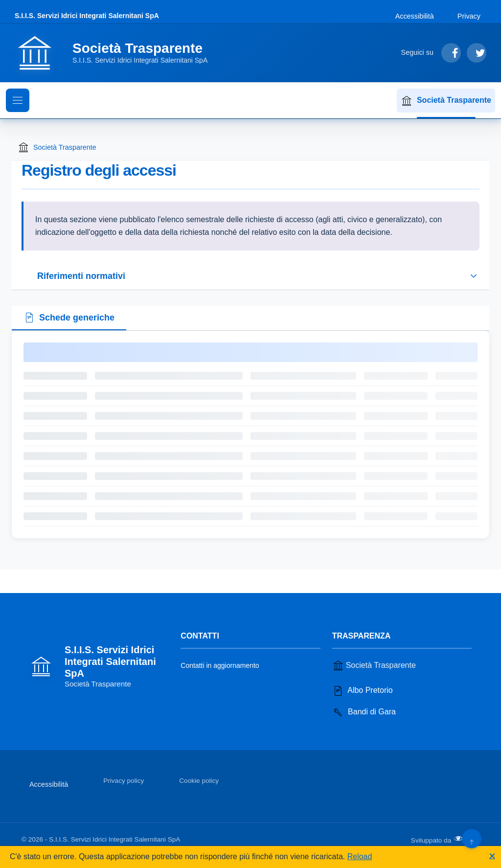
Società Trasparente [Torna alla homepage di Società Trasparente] (57, 147)
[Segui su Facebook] (451, 53)
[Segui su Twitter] (476, 53)
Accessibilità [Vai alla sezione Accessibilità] (414, 16)
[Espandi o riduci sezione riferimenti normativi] (250, 276)
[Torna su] (471, 838)
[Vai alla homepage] (117, 53)
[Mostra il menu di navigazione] (17, 100)
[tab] (69, 318)
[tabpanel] (250, 434)
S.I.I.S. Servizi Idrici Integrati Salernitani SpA (87, 16)
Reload (359, 856)
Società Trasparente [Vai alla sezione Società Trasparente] (374, 665)
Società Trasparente (446, 101)
